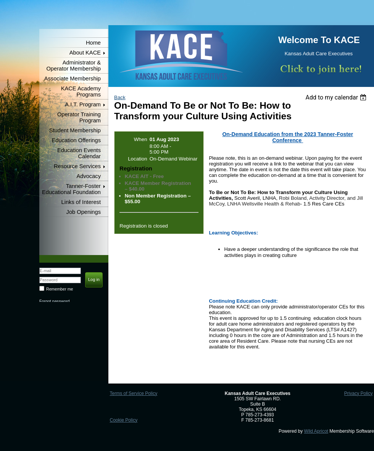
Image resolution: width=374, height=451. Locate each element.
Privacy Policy (358, 393)
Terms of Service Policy (133, 393)
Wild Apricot (316, 431)
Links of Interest (81, 202)
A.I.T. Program (83, 104)
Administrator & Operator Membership (73, 65)
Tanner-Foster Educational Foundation (71, 189)
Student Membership (75, 130)
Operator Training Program (79, 117)
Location (137, 159)
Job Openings (83, 212)
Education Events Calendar (79, 153)
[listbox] (336, 97)
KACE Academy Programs (81, 91)
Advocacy (88, 176)
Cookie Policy (123, 420)
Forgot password (54, 301)
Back (120, 97)
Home (93, 43)
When (140, 139)
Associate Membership (72, 78)
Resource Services (77, 166)
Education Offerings (76, 140)
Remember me (59, 289)
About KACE (85, 53)
